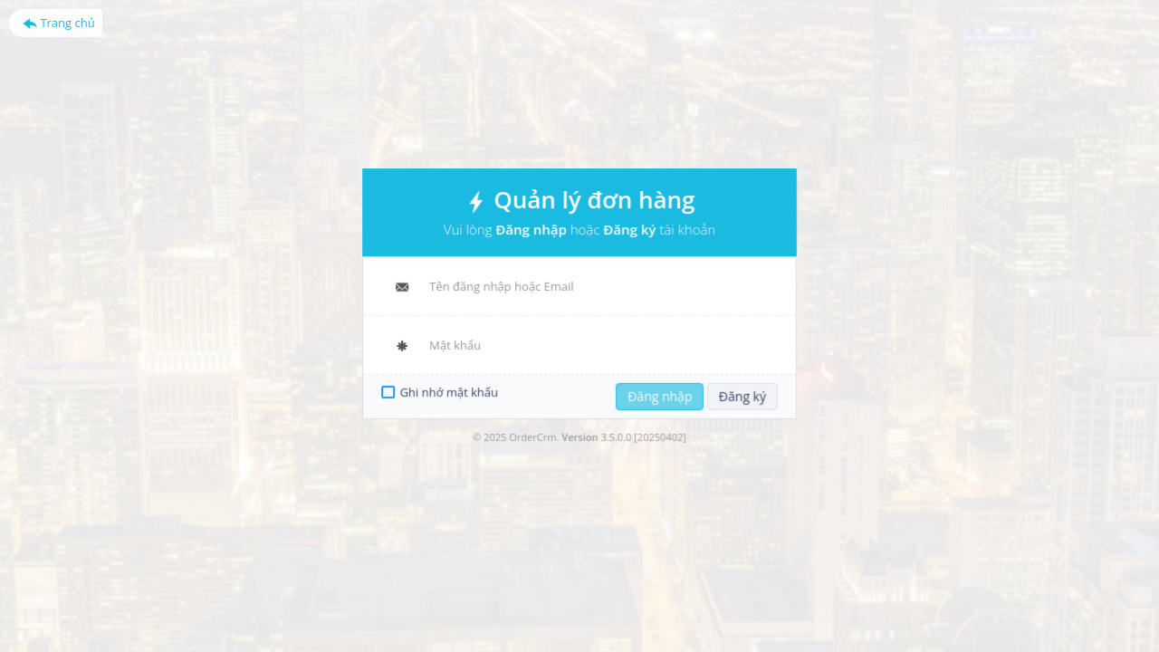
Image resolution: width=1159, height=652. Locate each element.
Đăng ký (738, 394)
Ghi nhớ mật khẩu (453, 390)
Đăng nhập (658, 394)
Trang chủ (59, 22)
